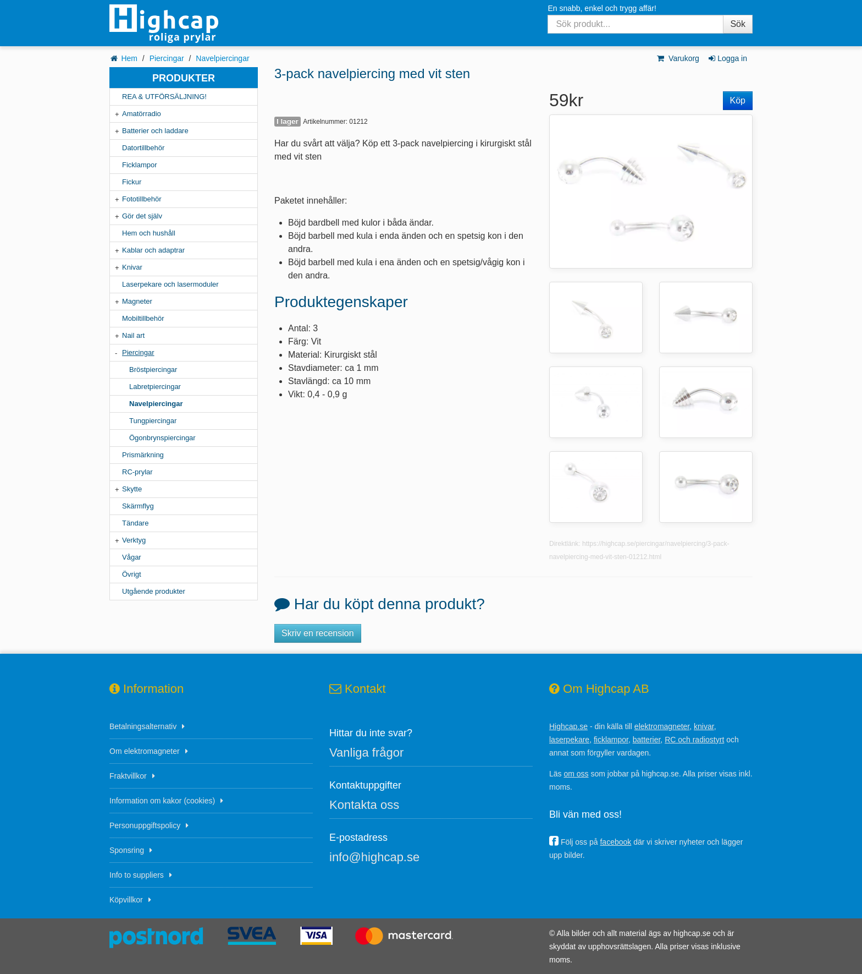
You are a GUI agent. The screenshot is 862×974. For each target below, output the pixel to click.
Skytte (132, 489)
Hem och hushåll (148, 233)
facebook (615, 842)
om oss (575, 773)
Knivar (132, 267)
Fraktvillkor (128, 775)
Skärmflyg (138, 506)
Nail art (133, 335)
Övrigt (131, 574)
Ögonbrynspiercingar (162, 438)
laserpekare (569, 739)
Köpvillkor (126, 899)
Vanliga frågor (366, 752)
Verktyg (134, 540)
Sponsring (126, 850)
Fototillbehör (142, 199)
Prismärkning (143, 455)
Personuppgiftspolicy (144, 825)
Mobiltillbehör (143, 318)
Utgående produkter (153, 591)
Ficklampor (139, 165)
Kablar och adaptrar (153, 250)
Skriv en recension (317, 633)
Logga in (727, 58)
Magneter (137, 301)
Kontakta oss (364, 805)
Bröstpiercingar (153, 369)
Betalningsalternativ (142, 726)
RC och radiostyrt (694, 739)
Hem (129, 58)
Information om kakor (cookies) (162, 800)
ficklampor (611, 739)
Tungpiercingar (152, 421)
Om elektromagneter (144, 751)
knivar (704, 726)
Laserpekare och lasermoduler (170, 284)
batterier (647, 739)
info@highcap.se (374, 857)
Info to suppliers (136, 875)
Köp (737, 100)
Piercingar (167, 58)
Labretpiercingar (155, 386)
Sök (737, 24)
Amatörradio (141, 114)
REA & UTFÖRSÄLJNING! (164, 96)
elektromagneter (661, 726)
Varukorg (677, 58)
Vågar (131, 557)
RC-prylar (137, 472)
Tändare (135, 523)
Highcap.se (568, 726)
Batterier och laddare (155, 131)
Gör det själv (142, 216)
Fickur (131, 182)
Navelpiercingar (222, 58)
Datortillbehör (143, 148)
